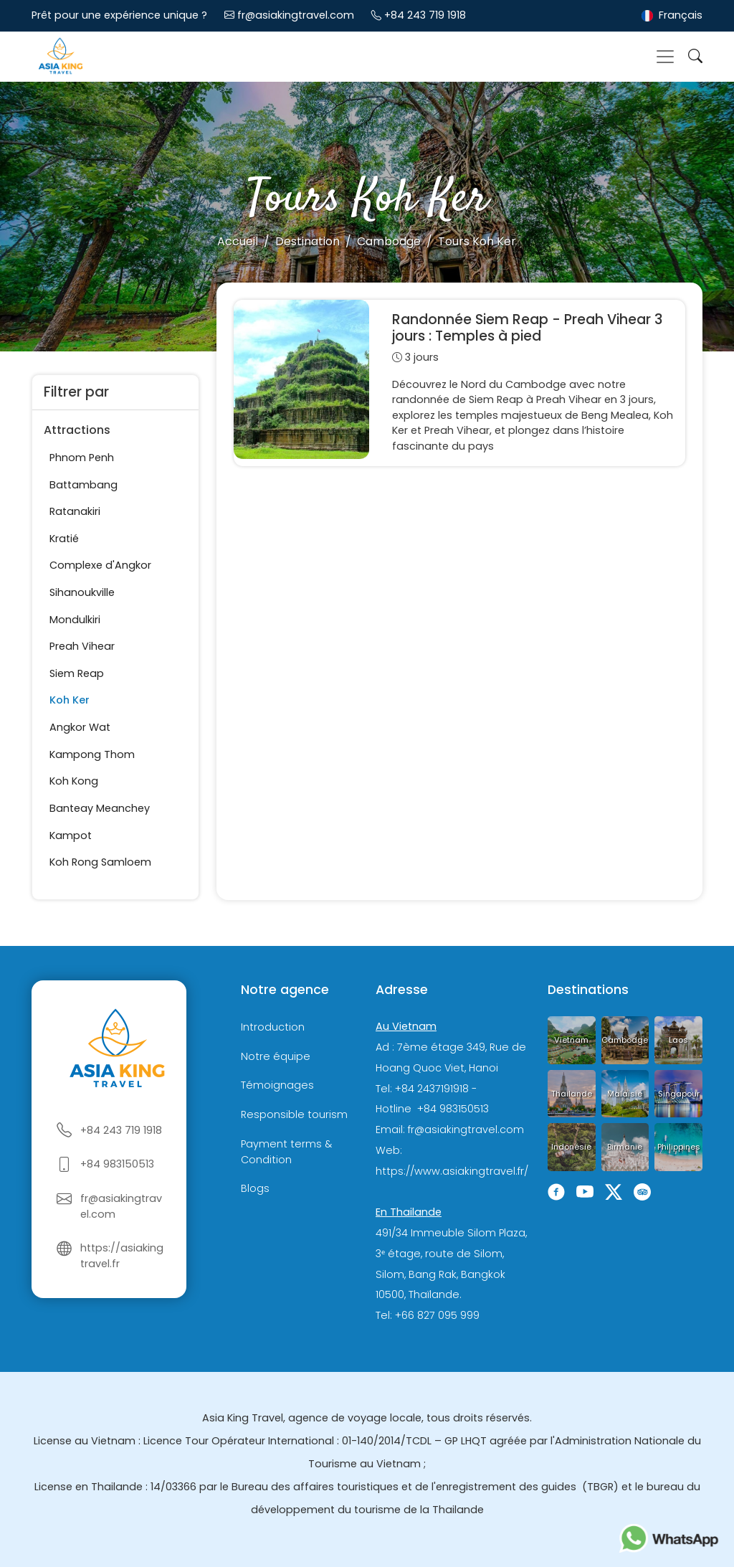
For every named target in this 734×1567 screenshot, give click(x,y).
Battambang (83, 485)
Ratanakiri (74, 511)
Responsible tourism (294, 1114)
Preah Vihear (82, 646)
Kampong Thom (92, 754)
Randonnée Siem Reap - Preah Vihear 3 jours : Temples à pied (527, 328)
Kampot (70, 835)
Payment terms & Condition (286, 1152)
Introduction (273, 1027)
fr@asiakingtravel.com (295, 15)
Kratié (64, 538)
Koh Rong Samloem (100, 862)
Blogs (255, 1188)
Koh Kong (73, 781)
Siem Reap (76, 673)
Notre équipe (275, 1056)
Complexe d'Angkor (100, 565)
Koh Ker (69, 700)
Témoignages (277, 1085)
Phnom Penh (81, 457)
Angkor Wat (79, 727)
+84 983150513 (117, 1164)
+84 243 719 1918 (425, 15)
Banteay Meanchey (99, 808)
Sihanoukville (82, 592)
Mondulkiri (74, 619)
